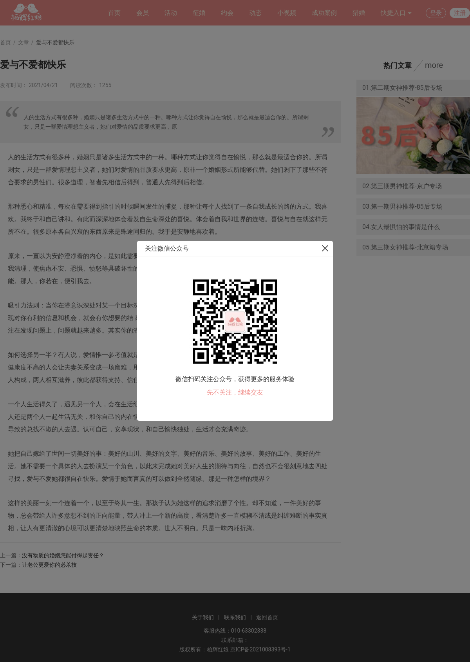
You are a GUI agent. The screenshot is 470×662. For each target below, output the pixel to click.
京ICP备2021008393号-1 (260, 649)
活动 (170, 12)
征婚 (199, 12)
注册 (460, 12)
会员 (142, 12)
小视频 (286, 12)
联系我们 (235, 617)
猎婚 (358, 12)
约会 (227, 12)
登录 (436, 12)
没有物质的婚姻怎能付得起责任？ (63, 555)
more (434, 65)
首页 (114, 12)
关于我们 (203, 617)
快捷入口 (396, 13)
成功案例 (324, 12)
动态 (255, 12)
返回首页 (267, 617)
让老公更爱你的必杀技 (49, 565)
